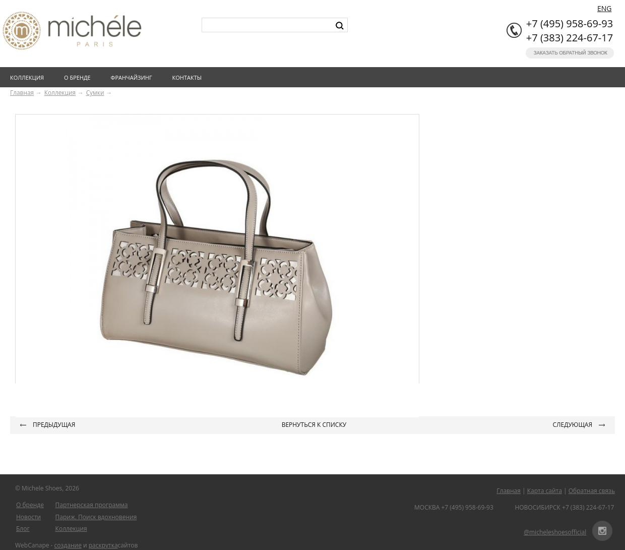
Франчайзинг (133, 77)
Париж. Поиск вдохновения (96, 517)
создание (68, 545)
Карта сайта (544, 490)
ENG (604, 8)
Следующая (572, 424)
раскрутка (103, 545)
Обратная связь (592, 490)
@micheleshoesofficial (555, 532)
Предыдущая (54, 424)
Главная (22, 92)
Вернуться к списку (314, 424)
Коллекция (29, 77)
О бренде (79, 77)
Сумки (95, 92)
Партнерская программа (91, 505)
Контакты (189, 77)
